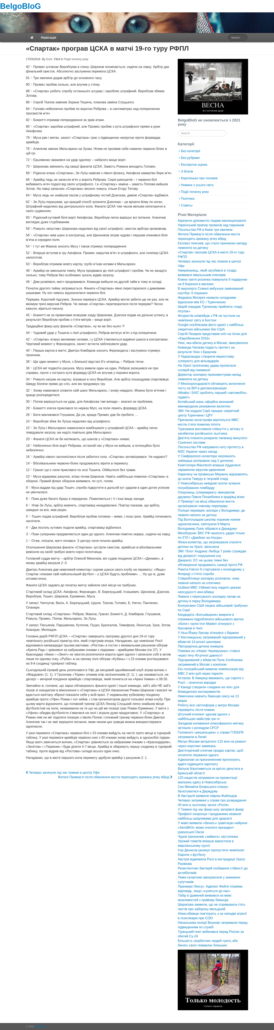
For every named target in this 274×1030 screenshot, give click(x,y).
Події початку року (76, 59)
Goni (48, 59)
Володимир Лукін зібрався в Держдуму (207, 528)
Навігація (48, 37)
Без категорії (190, 151)
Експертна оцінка (194, 164)
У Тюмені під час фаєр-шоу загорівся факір (211, 809)
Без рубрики (190, 158)
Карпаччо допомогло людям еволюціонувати (212, 220)
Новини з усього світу (197, 185)
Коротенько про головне (199, 178)
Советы (186, 205)
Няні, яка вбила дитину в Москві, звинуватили (213, 343)
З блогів (187, 171)
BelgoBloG (20, 6)
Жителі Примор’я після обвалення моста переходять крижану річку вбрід (115, 777)
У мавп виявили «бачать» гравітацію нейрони (212, 823)
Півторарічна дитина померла (200, 646)
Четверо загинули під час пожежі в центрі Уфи (63, 772)
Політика (187, 198)
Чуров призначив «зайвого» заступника (208, 836)
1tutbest (183, 587)
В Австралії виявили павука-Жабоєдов (207, 796)
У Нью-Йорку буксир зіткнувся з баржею (208, 633)
